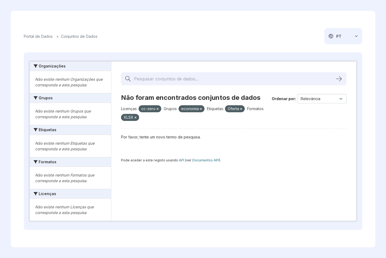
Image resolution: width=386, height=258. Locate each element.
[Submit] (339, 78)
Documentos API (205, 160)
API (181, 160)
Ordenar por (283, 98)
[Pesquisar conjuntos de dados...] (234, 78)
